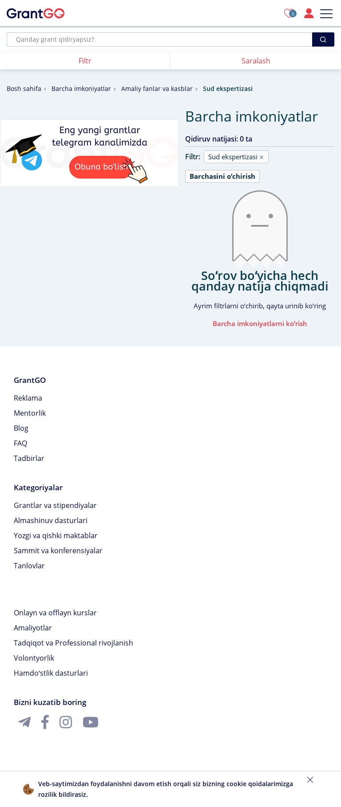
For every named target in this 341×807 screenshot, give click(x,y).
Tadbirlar (29, 458)
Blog (21, 428)
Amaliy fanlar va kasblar (157, 88)
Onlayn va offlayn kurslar (55, 613)
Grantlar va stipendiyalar (55, 505)
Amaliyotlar (33, 628)
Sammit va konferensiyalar (58, 550)
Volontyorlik (34, 658)
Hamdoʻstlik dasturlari (51, 673)
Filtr (85, 61)
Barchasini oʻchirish (222, 176)
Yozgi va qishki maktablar (56, 535)
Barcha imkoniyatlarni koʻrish (260, 323)
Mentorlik (30, 413)
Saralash (256, 61)
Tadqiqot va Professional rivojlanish (73, 643)
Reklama (28, 398)
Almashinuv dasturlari (50, 520)
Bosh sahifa (24, 88)
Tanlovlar (29, 566)
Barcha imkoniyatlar (81, 88)
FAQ (20, 443)
